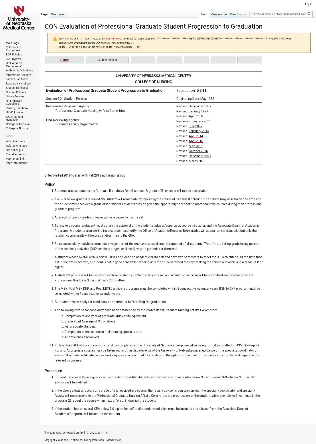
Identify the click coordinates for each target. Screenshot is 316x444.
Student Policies (107, 59)
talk (118, 38)
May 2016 (196, 146)
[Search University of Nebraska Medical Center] (280, 14)
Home (64, 60)
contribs (127, 38)
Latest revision (96, 46)
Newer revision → (124, 46)
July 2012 (195, 126)
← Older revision (75, 46)
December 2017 (200, 156)
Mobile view (114, 440)
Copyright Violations (55, 440)
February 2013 (199, 131)
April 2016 (196, 141)
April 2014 (196, 136)
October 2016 (198, 151)
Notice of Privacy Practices (87, 440)
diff (62, 46)
